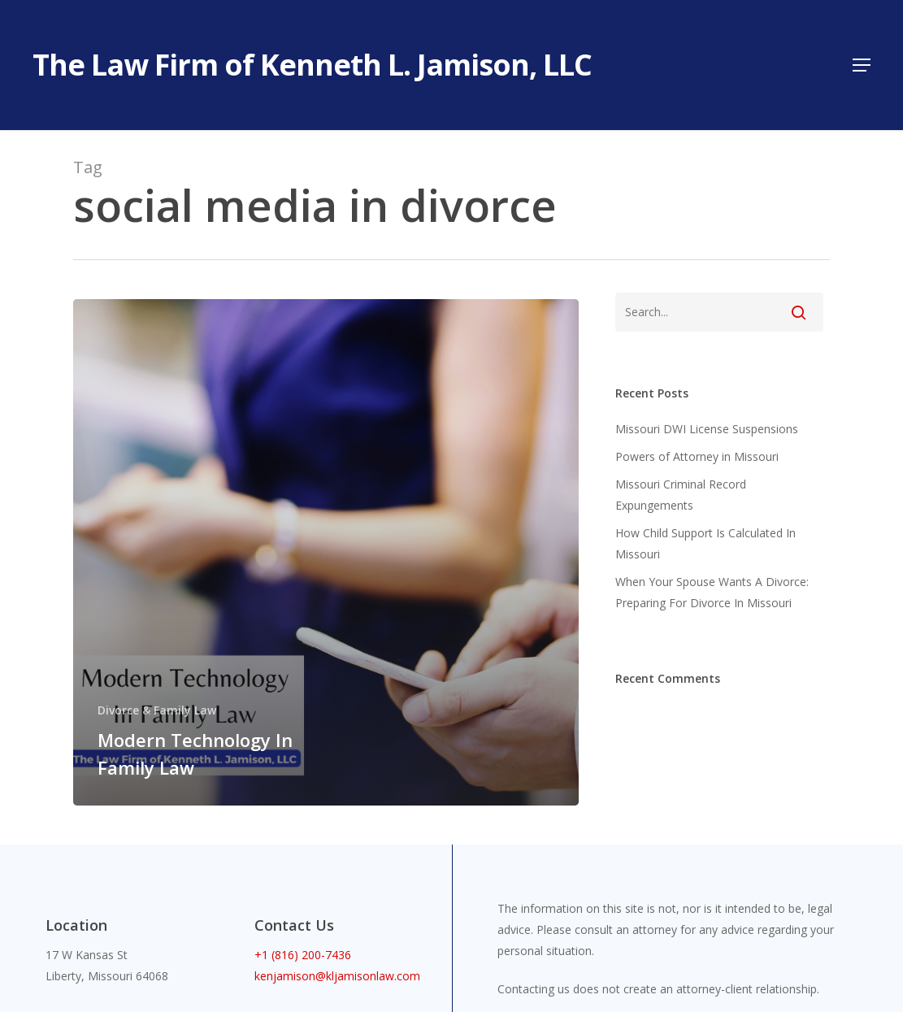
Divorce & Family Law (157, 710)
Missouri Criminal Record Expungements (680, 494)
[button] (861, 65)
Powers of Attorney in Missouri (697, 456)
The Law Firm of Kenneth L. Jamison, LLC (312, 65)
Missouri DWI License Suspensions (706, 429)
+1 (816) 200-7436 (302, 954)
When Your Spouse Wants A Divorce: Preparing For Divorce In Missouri (712, 592)
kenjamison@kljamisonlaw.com (337, 976)
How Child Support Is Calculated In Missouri (705, 543)
